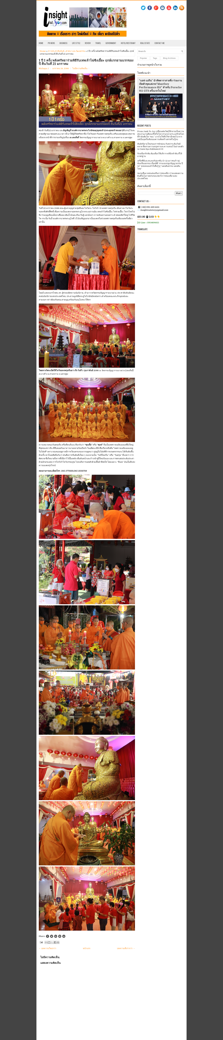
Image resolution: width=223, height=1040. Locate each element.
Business (63, 43)
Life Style (76, 43)
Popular (143, 58)
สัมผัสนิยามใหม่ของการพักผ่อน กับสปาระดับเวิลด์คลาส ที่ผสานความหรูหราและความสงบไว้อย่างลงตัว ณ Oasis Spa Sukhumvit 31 (160, 146)
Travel (98, 43)
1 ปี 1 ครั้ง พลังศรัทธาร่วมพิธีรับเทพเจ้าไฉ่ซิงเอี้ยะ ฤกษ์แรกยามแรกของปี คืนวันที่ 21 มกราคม (86, 62)
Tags (155, 58)
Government (111, 43)
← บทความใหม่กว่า (47, 948)
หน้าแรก (86, 948)
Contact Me (160, 43)
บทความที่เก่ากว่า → (126, 948)
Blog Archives (169, 58)
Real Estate (145, 43)
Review (88, 43)
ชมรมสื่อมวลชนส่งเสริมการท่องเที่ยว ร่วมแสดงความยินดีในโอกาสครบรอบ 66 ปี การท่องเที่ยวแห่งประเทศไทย (160, 176)
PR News (51, 43)
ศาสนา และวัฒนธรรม (75, 51)
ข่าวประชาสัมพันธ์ (56, 51)
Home (41, 43)
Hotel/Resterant (128, 43)
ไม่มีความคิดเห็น (79, 68)
